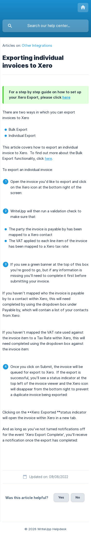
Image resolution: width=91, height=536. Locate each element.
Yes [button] (61, 497)
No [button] (77, 497)
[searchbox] (45, 25)
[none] (83, 7)
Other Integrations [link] (37, 45)
